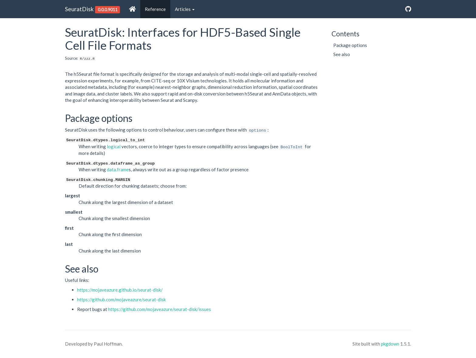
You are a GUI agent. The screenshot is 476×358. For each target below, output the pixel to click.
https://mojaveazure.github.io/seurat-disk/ (120, 290)
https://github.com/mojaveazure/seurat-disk (121, 299)
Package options (350, 45)
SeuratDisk (79, 8)
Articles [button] (185, 9)
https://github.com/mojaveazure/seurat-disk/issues (159, 309)
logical (114, 146)
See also (341, 54)
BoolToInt (291, 147)
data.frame (118, 169)
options (257, 130)
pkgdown (390, 343)
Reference (155, 9)
